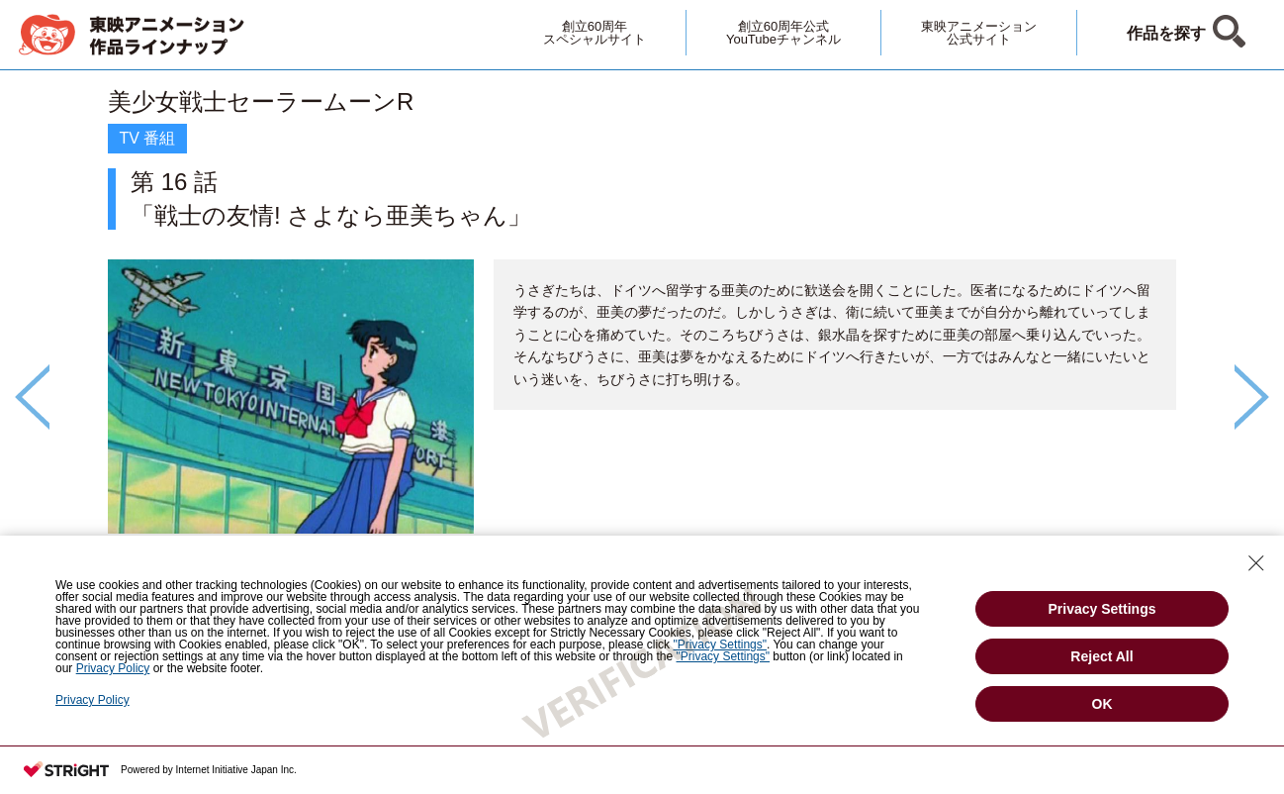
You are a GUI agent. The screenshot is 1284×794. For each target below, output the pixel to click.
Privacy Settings (1102, 609)
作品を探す (1166, 33)
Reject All (1101, 656)
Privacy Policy (92, 700)
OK (1102, 704)
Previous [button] (32, 397)
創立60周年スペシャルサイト (594, 33)
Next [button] (1252, 397)
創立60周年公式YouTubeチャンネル (783, 33)
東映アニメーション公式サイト (979, 33)
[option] (642, 363)
